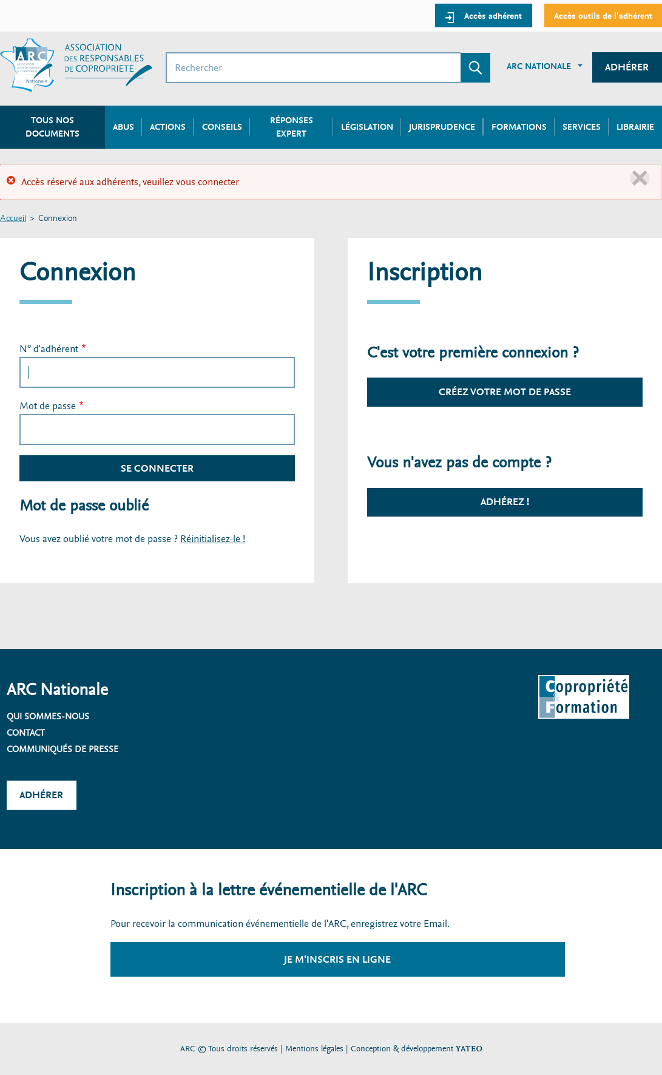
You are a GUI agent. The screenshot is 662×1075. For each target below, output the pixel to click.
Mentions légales (314, 1048)
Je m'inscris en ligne (337, 959)
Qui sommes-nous (48, 716)
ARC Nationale (539, 66)
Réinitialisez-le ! (212, 538)
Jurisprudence (442, 126)
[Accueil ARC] (76, 65)
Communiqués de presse (62, 749)
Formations (519, 126)
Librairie (635, 126)
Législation (367, 126)
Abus (123, 126)
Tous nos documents (52, 127)
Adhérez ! (505, 501)
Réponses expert (291, 127)
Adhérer (627, 67)
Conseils (222, 126)
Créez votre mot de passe (505, 391)
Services (581, 126)
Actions (168, 126)
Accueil (13, 219)
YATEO (469, 1048)
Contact (26, 732)
